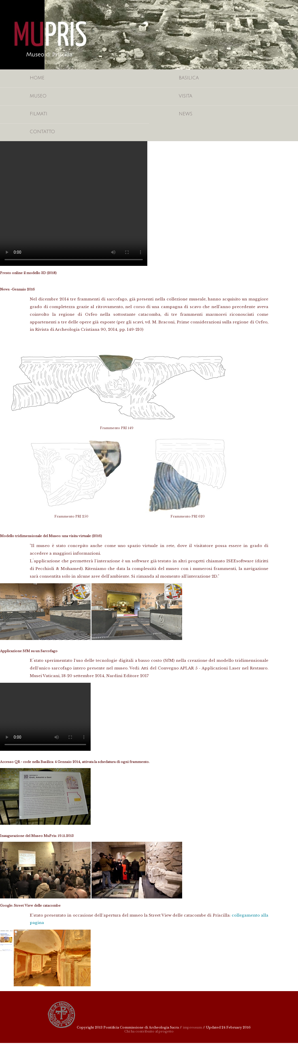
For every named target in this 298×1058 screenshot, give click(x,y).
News (185, 113)
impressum (192, 1027)
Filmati (38, 113)
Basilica (189, 77)
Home (37, 77)
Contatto (42, 131)
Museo (38, 96)
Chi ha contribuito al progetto (149, 1031)
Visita (185, 96)
